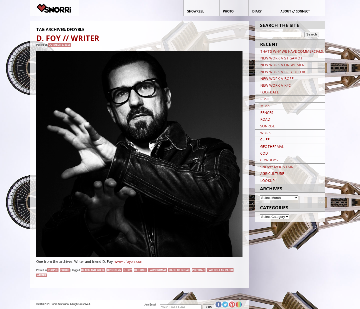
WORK (265, 132)
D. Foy (128, 270)
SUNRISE (267, 126)
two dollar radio (220, 270)
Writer (41, 275)
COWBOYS (269, 160)
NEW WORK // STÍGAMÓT (281, 58)
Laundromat (157, 270)
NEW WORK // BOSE (277, 78)
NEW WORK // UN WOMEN (282, 64)
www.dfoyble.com (129, 261)
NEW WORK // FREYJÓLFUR (282, 71)
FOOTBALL (269, 92)
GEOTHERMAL (272, 146)
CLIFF (265, 139)
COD (264, 153)
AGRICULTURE (272, 173)
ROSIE (265, 98)
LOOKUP (267, 180)
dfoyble (140, 270)
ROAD (265, 119)
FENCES (266, 112)
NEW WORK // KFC (275, 85)
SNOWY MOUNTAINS (278, 166)
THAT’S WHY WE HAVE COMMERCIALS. (292, 51)
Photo (64, 270)
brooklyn (114, 270)
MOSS (265, 105)
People (53, 270)
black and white (93, 270)
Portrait (198, 270)
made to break (179, 270)
